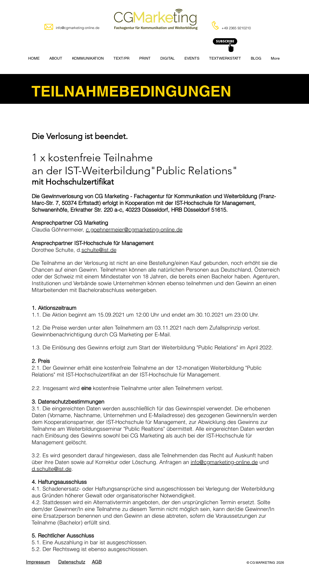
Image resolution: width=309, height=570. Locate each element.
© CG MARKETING (262, 563)
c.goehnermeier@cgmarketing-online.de (134, 229)
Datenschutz (71, 562)
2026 (280, 563)
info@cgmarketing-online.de (224, 462)
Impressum (38, 562)
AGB (97, 562)
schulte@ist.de (99, 249)
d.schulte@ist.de (51, 468)
